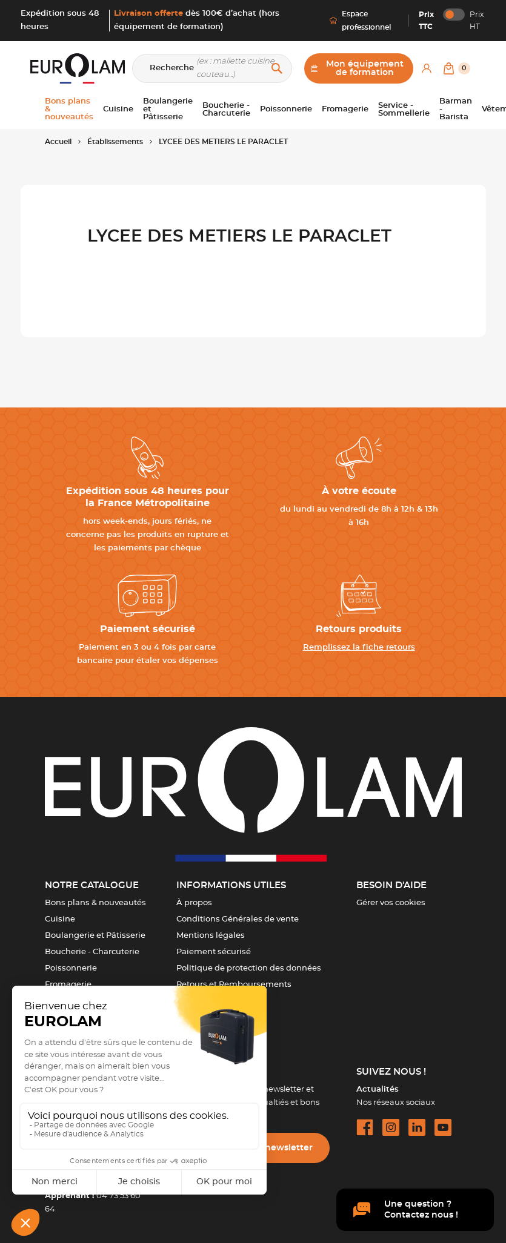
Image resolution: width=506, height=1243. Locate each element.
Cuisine (60, 919)
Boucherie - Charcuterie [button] (226, 109)
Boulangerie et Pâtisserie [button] (168, 109)
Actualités (377, 1089)
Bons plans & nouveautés (95, 903)
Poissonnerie (71, 968)
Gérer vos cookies (390, 903)
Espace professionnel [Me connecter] (360, 20)
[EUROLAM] (77, 68)
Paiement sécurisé (213, 952)
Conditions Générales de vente (237, 919)
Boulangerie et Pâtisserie (95, 936)
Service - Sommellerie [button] (404, 109)
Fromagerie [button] (345, 109)
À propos (194, 903)
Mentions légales (210, 936)
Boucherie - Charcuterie (92, 952)
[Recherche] (212, 68)
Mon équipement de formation (357, 68)
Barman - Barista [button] (455, 109)
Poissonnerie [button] (286, 109)
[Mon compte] (427, 68)
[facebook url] (364, 1127)
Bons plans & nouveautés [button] (69, 109)
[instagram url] (390, 1127)
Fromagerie (68, 985)
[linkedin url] (416, 1127)
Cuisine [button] (118, 109)
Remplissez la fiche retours (359, 647)
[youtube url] (442, 1127)
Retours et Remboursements (233, 985)
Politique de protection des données (248, 968)
